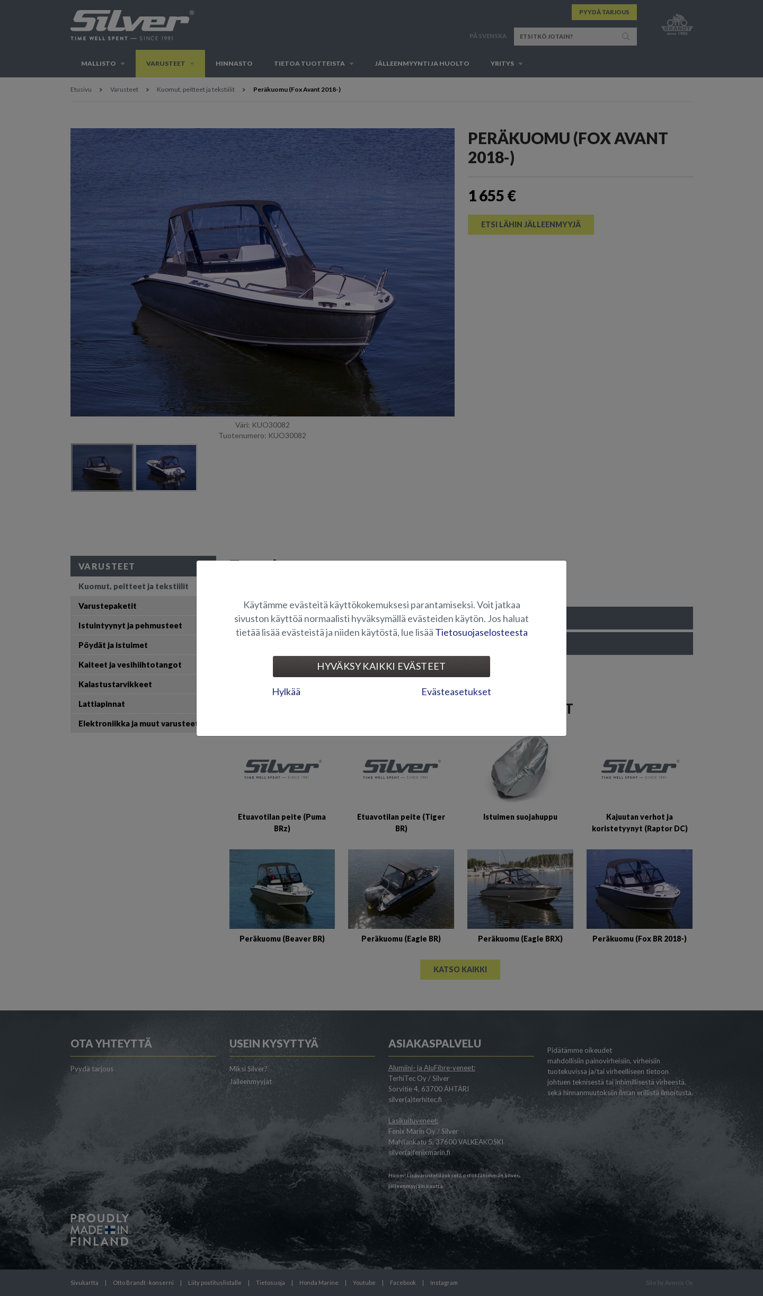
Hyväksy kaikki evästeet (381, 666)
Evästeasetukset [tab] (456, 691)
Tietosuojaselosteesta (481, 632)
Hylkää (286, 691)
